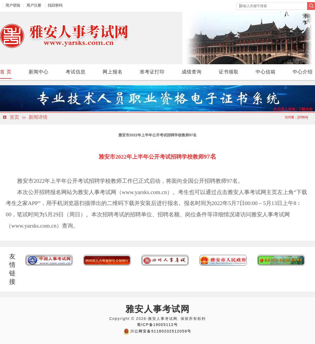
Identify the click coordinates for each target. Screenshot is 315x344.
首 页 (6, 71)
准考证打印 (152, 71)
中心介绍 (303, 71)
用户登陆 (13, 5)
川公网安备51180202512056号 (160, 331)
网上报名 (113, 71)
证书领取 (229, 71)
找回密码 (55, 5)
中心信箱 (266, 71)
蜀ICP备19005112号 (157, 324)
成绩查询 (192, 71)
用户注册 (34, 5)
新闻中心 (39, 71)
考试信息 (76, 71)
